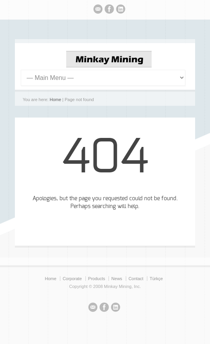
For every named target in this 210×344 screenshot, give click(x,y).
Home (55, 99)
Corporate (72, 278)
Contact (136, 278)
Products (96, 278)
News (116, 278)
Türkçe (156, 278)
